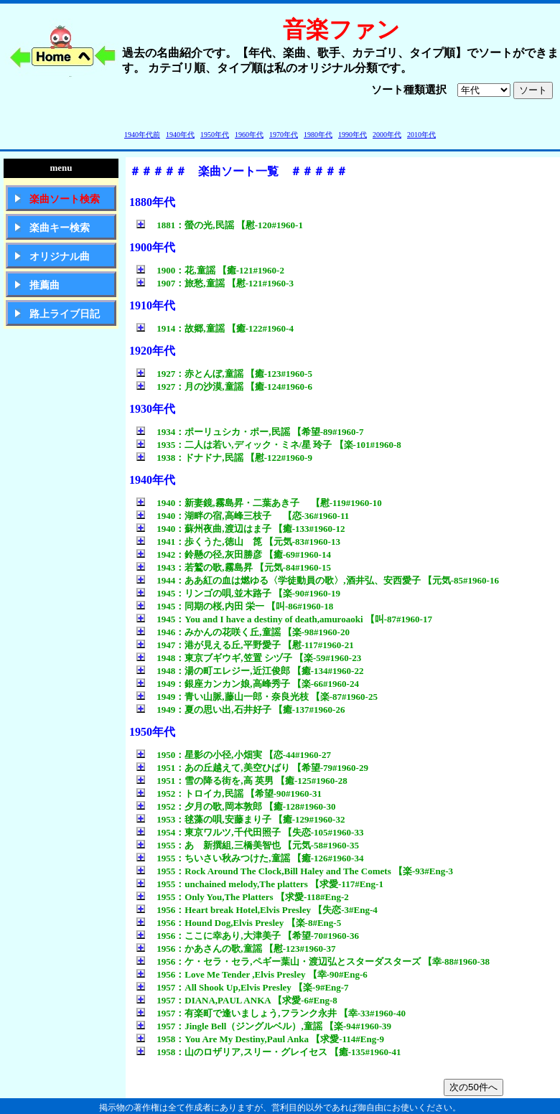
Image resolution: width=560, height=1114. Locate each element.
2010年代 (421, 135)
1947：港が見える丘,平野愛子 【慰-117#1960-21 (245, 645)
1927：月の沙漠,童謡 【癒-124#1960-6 (224, 386)
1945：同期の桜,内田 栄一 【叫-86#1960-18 (234, 606)
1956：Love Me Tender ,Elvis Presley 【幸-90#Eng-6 (252, 974)
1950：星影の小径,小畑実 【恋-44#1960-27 (233, 754)
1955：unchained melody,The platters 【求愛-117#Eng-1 (259, 884)
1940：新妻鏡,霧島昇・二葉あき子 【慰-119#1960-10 (259, 502)
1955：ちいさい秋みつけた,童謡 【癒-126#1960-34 (249, 858)
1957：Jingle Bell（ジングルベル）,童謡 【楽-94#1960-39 (263, 1026)
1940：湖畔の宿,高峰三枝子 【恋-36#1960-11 (242, 515)
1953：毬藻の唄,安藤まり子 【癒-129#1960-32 (240, 819)
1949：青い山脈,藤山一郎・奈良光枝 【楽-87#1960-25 (257, 696)
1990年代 (352, 135)
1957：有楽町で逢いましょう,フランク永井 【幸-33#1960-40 (271, 1013)
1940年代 (180, 135)
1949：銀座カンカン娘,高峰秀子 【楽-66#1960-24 (247, 683)
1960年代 (249, 135)
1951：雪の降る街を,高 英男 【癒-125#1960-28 (241, 780)
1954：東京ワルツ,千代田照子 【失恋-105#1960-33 (249, 832)
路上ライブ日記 (64, 314)
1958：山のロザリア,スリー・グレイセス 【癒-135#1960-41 (268, 1052)
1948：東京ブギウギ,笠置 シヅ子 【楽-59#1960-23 (248, 657)
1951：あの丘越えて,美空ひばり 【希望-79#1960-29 (252, 767)
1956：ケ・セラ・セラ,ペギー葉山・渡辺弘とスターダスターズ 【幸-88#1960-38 (313, 961)
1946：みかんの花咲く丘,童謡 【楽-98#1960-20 (243, 632)
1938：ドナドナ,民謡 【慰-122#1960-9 (224, 457)
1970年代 (283, 135)
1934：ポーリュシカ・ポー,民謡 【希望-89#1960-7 (249, 431)
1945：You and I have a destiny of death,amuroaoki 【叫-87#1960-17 (284, 619)
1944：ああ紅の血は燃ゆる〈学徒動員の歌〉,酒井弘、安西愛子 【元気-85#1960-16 (317, 580)
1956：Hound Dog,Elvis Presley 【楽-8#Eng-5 (238, 922)
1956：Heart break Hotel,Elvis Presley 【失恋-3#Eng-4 (257, 909)
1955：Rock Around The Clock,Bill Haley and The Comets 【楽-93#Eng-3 (294, 871)
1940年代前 (142, 135)
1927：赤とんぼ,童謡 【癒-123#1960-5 (224, 373)
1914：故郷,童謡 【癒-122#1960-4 (215, 328)
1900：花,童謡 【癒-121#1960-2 (210, 270)
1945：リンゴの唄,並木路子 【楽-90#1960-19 (238, 593)
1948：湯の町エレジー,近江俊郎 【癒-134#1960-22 (249, 670)
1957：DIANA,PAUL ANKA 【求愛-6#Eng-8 (236, 1000)
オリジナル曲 (59, 256)
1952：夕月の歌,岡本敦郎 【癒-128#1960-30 (235, 806)
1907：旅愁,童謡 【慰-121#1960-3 (215, 283)
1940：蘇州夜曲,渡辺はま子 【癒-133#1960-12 (240, 528)
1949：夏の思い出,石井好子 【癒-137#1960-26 (240, 709)
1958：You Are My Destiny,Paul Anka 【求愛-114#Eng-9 (260, 1039)
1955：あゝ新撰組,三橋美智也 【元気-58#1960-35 (247, 845)
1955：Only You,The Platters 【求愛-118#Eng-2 (242, 896)
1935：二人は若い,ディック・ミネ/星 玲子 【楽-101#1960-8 (268, 444)
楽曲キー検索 (59, 228)
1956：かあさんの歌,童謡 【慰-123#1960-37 (235, 948)
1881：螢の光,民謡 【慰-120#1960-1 (219, 225)
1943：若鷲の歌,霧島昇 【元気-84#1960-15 (233, 567)
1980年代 (318, 135)
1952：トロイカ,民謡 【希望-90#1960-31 (229, 793)
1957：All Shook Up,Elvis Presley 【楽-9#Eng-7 (242, 987)
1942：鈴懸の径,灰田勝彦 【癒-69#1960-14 (233, 554)
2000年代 (387, 135)
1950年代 (214, 135)
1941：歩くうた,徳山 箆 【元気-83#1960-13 (238, 541)
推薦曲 (44, 285)
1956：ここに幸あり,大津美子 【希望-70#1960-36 (247, 935)
